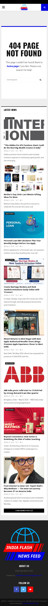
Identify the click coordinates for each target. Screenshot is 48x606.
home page (13, 66)
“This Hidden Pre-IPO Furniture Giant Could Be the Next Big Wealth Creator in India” (24, 147)
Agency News (10, 118)
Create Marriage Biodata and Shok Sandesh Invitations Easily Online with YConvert (21, 289)
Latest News (10, 110)
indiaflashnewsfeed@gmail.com (29, 575)
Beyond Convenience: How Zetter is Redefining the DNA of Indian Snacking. (22, 438)
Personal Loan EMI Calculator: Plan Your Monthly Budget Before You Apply (22, 242)
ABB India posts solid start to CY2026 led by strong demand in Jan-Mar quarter (23, 392)
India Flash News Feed (30, 603)
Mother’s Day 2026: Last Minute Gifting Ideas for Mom (22, 196)
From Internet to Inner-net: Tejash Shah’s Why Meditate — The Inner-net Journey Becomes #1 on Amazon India (23, 488)
